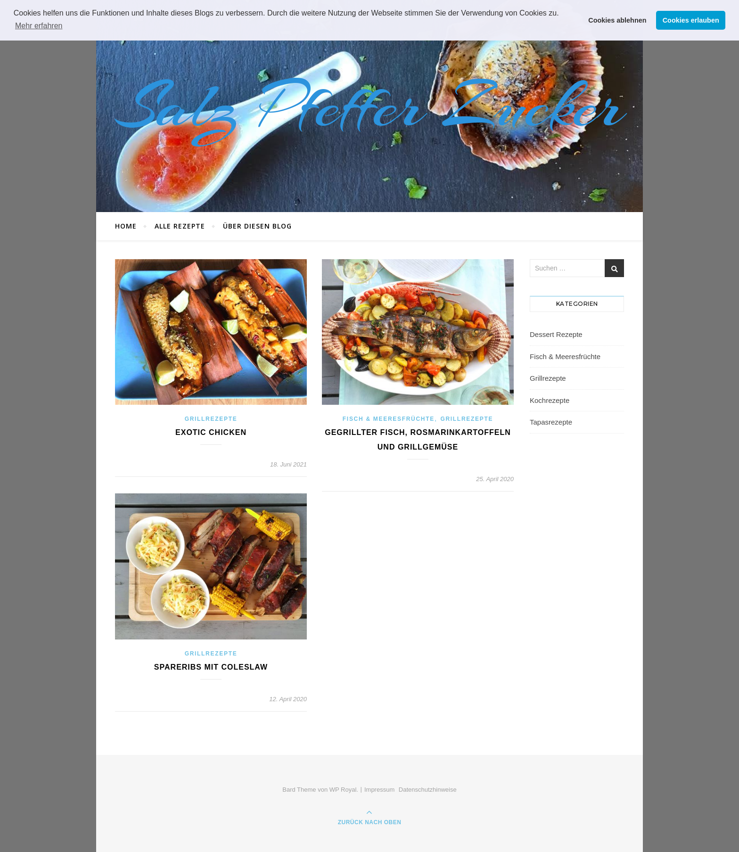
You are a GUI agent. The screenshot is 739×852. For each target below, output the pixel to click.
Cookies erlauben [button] (691, 20)
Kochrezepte (549, 400)
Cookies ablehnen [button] (617, 20)
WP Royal (343, 789)
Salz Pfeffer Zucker (369, 106)
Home (126, 225)
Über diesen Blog (257, 225)
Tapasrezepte (551, 422)
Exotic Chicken (210, 432)
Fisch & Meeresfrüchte (389, 419)
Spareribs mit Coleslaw (211, 667)
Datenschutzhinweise (428, 789)
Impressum (379, 789)
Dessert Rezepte (556, 334)
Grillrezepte (211, 419)
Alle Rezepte (180, 225)
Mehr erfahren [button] (39, 26)
